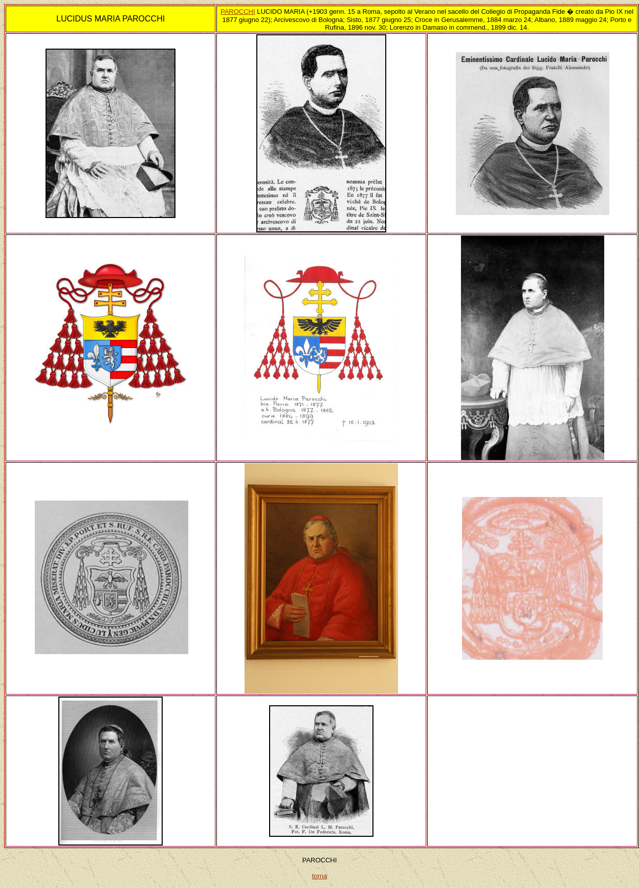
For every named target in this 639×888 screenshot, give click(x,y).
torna (319, 876)
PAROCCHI (238, 11)
